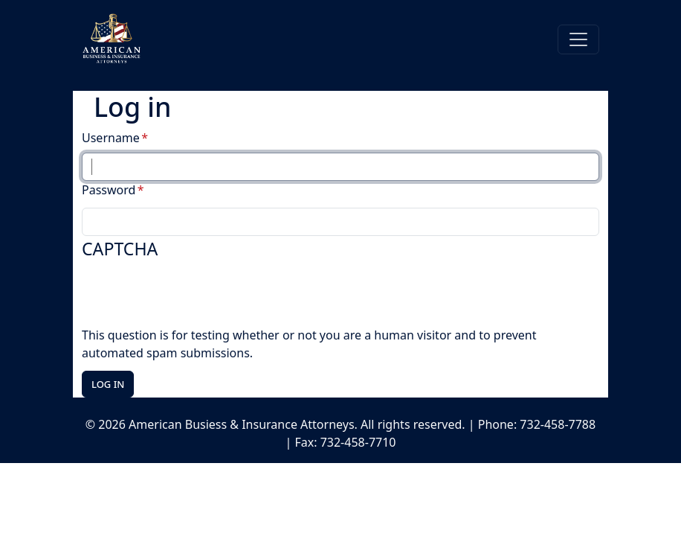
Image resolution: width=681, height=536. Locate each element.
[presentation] (195, 297)
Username (111, 138)
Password (108, 190)
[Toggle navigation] (578, 39)
